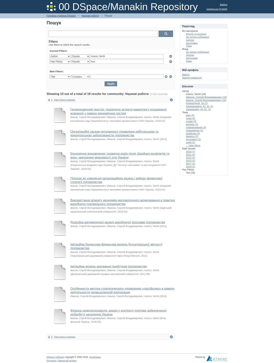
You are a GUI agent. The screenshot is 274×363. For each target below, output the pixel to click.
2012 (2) (190, 157)
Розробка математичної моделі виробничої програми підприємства (117, 222)
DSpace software (55, 357)
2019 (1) (190, 166)
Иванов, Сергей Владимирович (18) (206, 97)
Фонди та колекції (196, 34)
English (223, 9)
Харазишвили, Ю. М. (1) (199, 106)
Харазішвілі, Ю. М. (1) (198, 109)
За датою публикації (197, 37)
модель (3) (192, 124)
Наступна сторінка (64, 99)
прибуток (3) (193, 133)
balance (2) (192, 136)
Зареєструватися (192, 77)
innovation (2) (193, 139)
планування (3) (194, 130)
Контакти (51, 360)
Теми (189, 46)
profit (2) (190, 142)
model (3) (191, 121)
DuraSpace (95, 357)
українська (212, 9)
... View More (193, 145)
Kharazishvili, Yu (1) (197, 103)
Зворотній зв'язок (67, 360)
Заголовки (192, 43)
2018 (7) (190, 151)
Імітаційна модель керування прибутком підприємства (108, 266)
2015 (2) (190, 160)
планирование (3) (196, 127)
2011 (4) (190, 154)
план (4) (190, 118)
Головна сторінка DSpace (61, 15)
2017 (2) (190, 163)
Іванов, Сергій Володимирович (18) (206, 100)
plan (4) (190, 115)
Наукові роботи (90, 15)
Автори (190, 40)
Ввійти (223, 4)
